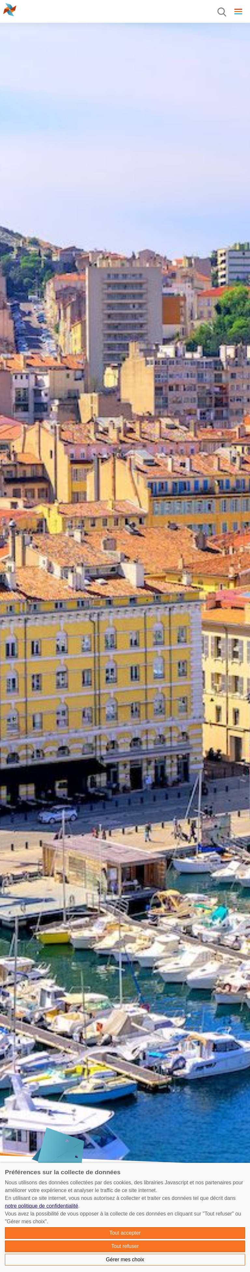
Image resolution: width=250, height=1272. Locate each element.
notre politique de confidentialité (41, 1206)
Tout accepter (125, 1233)
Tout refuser (125, 1246)
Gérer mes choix (125, 1259)
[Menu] (222, 12)
